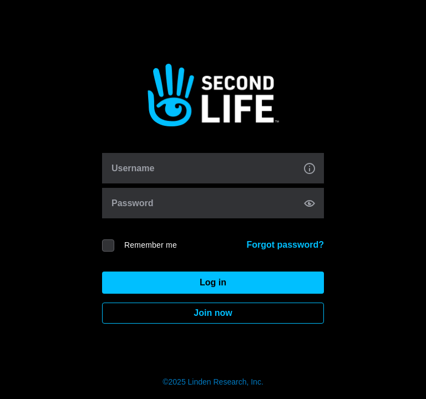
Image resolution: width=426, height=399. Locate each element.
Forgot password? (285, 244)
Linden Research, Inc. (225, 381)
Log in (213, 282)
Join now (213, 313)
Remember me (150, 245)
